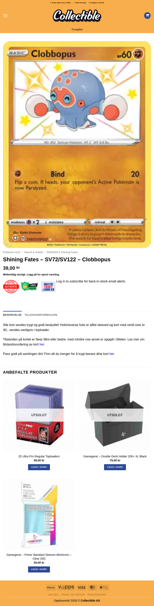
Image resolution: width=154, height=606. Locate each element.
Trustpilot (76, 29)
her (42, 344)
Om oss (53, 594)
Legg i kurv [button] (39, 569)
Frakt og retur (73, 594)
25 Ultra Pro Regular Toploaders (39, 456)
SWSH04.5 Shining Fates (62, 252)
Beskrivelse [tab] (12, 314)
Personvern (96, 594)
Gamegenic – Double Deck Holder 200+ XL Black (115, 456)
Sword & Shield (33, 252)
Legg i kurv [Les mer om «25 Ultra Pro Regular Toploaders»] (39, 467)
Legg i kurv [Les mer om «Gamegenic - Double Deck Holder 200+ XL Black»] (115, 467)
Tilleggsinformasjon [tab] (40, 314)
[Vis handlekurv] (147, 15)
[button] (5, 15)
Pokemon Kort (11, 252)
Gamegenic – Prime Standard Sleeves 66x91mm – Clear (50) (39, 556)
